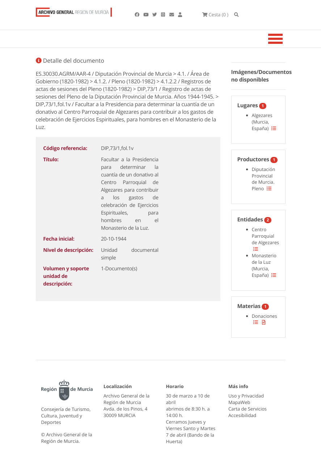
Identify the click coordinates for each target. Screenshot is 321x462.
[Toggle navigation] (284, 38)
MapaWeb (239, 402)
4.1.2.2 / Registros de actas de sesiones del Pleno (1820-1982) (123, 85)
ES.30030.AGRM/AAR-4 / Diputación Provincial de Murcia (104, 74)
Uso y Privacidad (246, 395)
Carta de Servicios (247, 408)
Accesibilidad (242, 415)
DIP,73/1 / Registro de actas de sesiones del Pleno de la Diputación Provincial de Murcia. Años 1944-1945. (125, 93)
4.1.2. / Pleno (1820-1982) (124, 81)
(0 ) (215, 14)
